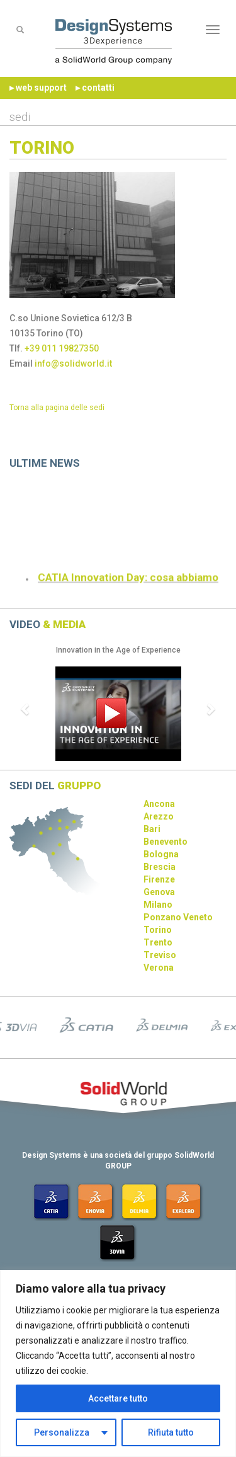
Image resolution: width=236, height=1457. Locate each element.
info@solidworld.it (73, 363)
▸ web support (38, 88)
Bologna (161, 854)
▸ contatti (95, 88)
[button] (25, 709)
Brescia (159, 867)
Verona (158, 968)
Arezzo (158, 816)
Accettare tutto (118, 1398)
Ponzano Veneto (178, 917)
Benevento (165, 842)
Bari (151, 829)
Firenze (159, 879)
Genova (159, 892)
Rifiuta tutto (171, 1432)
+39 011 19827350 (62, 348)
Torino (157, 930)
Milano (157, 905)
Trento (157, 942)
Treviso (159, 955)
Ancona (159, 804)
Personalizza (61, 1432)
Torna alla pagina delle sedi (56, 407)
